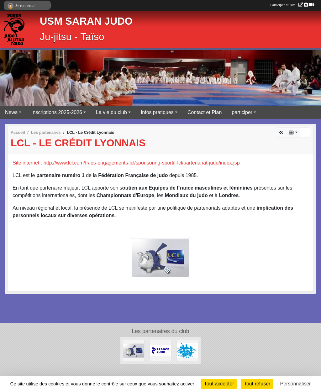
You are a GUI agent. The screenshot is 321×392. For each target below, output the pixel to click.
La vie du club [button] (111, 112)
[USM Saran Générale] (187, 350)
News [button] (11, 112)
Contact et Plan (204, 112)
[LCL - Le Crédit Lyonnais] (134, 350)
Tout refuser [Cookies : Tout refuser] (257, 383)
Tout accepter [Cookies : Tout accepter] (219, 383)
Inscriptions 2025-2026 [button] (56, 112)
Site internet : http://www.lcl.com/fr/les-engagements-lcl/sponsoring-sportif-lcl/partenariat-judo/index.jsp (126, 162)
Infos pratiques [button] (157, 112)
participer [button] (242, 112)
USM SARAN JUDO (86, 21)
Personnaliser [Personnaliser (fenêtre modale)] (295, 383)
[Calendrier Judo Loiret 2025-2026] (160, 350)
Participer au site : (292, 5)
